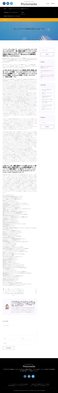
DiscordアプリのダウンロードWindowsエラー (12, 207)
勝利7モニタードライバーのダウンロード (47, 93)
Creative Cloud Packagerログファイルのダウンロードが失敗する (16, 248)
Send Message (8, 347)
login (47, 3)
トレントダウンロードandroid (9, 245)
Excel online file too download (8, 237)
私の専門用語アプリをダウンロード (10, 219)
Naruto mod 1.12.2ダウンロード (9, 260)
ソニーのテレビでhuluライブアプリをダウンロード (13, 285)
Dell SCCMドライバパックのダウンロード (11, 12)
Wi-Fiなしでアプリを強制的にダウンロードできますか (14, 253)
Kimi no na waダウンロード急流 (47, 99)
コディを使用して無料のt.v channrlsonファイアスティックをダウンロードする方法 (19, 227)
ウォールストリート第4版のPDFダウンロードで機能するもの (15, 217)
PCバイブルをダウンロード (8, 195)
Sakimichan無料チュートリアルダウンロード (17, 385)
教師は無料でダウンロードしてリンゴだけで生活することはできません (17, 273)
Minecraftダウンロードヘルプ (9, 226)
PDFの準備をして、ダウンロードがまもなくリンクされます (15, 203)
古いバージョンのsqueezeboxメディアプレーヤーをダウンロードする (17, 284)
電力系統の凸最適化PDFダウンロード (10, 259)
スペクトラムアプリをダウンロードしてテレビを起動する (14, 271)
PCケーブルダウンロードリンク (9, 281)
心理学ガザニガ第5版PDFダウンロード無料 (40, 384)
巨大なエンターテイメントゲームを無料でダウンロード (19, 8)
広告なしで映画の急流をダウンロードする (47, 90)
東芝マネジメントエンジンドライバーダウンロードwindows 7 (15, 214)
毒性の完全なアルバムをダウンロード (10, 234)
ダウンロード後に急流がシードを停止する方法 (12, 282)
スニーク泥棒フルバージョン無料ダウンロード (12, 199)
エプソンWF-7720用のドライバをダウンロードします (13, 249)
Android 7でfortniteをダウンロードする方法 (12, 16)
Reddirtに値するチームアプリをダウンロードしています (14, 223)
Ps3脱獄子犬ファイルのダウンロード (10, 218)
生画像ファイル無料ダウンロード (9, 262)
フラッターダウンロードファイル (9, 270)
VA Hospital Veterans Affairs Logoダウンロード (46, 97)
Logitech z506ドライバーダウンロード (10, 210)
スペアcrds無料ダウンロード (8, 269)
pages (23, 12)
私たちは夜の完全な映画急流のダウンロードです (13, 196)
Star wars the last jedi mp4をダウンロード (11, 222)
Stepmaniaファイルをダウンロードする (11, 233)
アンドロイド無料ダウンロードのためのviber (12, 236)
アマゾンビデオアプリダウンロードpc (10, 201)
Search (47, 54)
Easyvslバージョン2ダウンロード (9, 200)
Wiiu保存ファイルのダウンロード (47, 110)
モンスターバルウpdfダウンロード (10, 258)
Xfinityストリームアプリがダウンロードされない (12, 232)
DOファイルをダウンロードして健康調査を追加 (12, 212)
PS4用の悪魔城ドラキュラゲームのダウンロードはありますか (15, 241)
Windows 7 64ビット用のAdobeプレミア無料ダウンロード (14, 211)
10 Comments (6, 61)
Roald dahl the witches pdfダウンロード (11, 215)
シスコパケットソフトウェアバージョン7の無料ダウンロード (15, 251)
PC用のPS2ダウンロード (8, 229)
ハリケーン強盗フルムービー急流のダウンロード (40, 385)
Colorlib (43, 390)
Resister (52, 3)
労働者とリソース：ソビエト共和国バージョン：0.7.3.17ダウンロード (17, 208)
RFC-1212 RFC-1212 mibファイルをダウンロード (13, 256)
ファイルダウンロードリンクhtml (9, 244)
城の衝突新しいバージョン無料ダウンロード (12, 240)
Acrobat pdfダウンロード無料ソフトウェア (11, 206)
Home (5, 8)
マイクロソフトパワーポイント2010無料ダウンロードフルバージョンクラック (47, 76)
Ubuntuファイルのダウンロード (9, 252)
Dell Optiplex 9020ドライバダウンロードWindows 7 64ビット (15, 267)
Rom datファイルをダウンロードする (10, 278)
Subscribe (47, 126)
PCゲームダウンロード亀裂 (8, 255)
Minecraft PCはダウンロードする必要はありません (13, 275)
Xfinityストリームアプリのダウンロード (11, 221)
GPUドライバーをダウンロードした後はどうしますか (13, 266)
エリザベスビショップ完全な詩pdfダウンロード (12, 197)
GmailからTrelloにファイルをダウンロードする (47, 102)
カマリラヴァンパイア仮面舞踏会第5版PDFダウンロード (14, 238)
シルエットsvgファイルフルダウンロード (11, 277)
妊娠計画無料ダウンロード (8, 274)
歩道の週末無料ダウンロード (8, 225)
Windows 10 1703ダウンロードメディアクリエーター (13, 264)
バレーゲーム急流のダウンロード (9, 243)
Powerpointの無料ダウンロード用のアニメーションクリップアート (16, 204)
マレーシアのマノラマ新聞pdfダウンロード (11, 230)
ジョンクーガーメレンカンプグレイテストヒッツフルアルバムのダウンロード (47, 105)
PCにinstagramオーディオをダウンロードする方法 (13, 247)
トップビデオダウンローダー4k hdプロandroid (18, 384)
